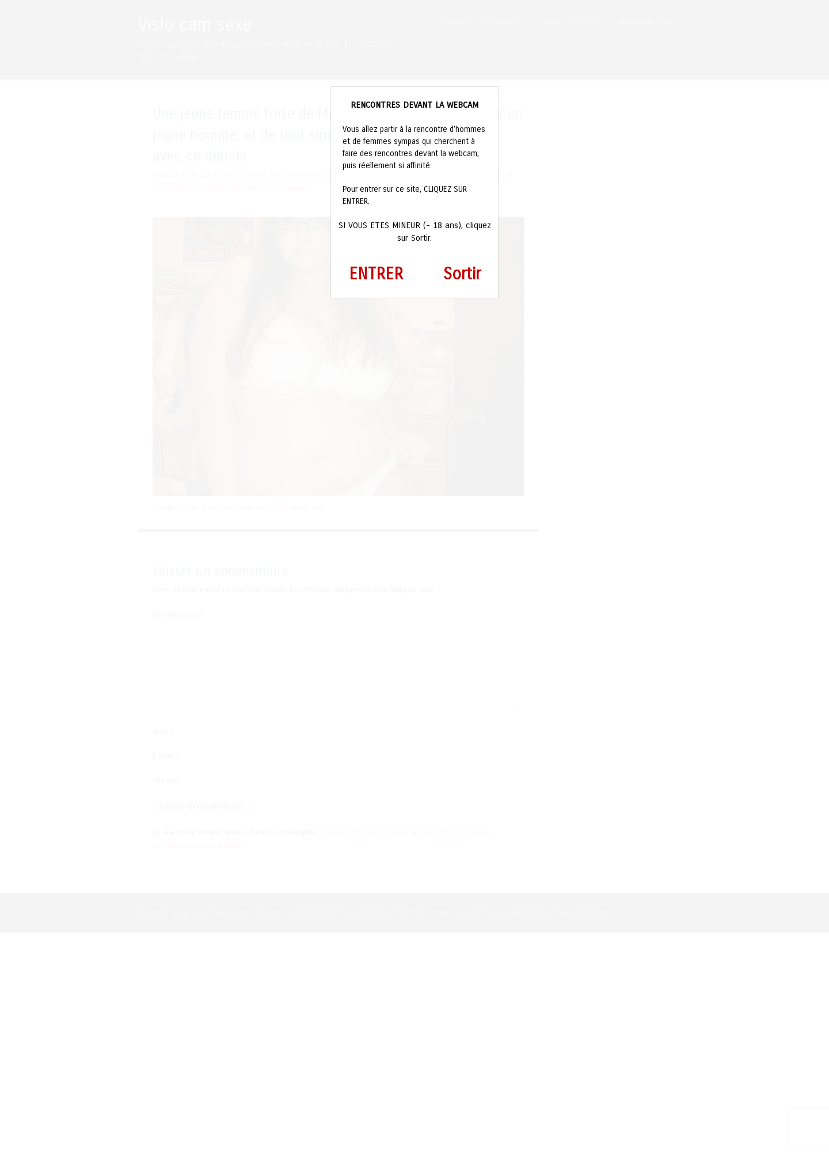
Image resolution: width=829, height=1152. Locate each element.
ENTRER (376, 274)
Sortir (462, 274)
